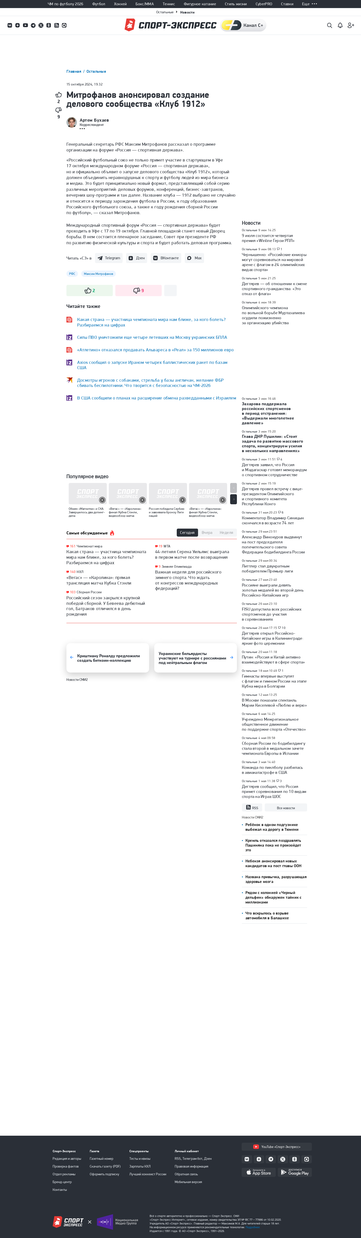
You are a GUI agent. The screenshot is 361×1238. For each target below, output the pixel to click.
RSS (252, 807)
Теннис (169, 4)
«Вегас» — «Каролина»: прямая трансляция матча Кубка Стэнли (98, 580)
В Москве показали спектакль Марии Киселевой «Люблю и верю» (274, 703)
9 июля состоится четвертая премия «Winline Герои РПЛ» (268, 238)
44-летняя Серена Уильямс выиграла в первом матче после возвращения (192, 554)
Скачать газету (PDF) (105, 1166)
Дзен (140, 258)
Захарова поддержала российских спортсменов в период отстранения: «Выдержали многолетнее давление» (268, 413)
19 (160, 546)
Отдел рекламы (64, 1174)
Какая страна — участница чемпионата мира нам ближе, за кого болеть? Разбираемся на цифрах (106, 557)
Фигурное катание (200, 4)
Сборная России (89, 592)
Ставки (287, 4)
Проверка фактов (66, 1166)
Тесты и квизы (139, 1159)
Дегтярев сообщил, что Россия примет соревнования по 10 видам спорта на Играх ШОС (274, 791)
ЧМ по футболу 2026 (65, 4)
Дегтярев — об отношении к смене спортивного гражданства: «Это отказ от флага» (274, 288)
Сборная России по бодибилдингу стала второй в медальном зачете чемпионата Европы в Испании (273, 748)
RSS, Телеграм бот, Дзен (193, 1159)
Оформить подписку (104, 1174)
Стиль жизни (236, 4)
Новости (187, 12)
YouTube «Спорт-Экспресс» (276, 1146)
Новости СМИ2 (77, 680)
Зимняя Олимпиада (177, 566)
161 (72, 546)
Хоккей (120, 4)
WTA (166, 546)
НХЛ (80, 572)
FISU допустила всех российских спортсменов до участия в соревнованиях (271, 614)
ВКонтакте (170, 258)
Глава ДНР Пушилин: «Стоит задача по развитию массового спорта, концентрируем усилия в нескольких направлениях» (272, 443)
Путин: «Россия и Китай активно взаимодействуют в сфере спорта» (273, 659)
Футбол (98, 4)
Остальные (165, 12)
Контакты (60, 1190)
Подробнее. (253, 1227)
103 (72, 592)
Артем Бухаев (94, 120)
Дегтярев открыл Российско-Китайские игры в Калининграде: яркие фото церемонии (272, 638)
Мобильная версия (188, 1182)
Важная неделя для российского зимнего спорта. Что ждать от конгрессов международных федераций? (188, 580)
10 (284, 628)
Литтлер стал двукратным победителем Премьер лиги (267, 568)
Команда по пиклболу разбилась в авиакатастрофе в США (272, 770)
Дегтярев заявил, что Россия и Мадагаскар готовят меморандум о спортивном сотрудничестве (274, 469)
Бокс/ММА (145, 4)
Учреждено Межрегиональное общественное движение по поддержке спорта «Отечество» (274, 724)
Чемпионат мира (89, 546)
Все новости (286, 808)
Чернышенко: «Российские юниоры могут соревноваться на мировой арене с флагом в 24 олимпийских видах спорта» (274, 262)
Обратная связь (186, 1174)
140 (72, 572)
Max (198, 258)
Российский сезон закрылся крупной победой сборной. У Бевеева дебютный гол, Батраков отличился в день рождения (105, 606)
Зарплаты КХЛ (140, 1166)
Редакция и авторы (67, 1159)
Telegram (112, 258)
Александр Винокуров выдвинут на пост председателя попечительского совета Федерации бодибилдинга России (273, 544)
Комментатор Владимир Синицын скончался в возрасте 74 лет (273, 520)
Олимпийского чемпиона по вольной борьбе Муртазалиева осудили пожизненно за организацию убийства (273, 315)
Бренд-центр (62, 1182)
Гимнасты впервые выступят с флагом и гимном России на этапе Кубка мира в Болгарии (274, 681)
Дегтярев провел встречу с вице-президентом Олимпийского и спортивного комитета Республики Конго (272, 496)
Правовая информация (191, 1166)
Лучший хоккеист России (147, 1174)
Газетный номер (101, 1159)
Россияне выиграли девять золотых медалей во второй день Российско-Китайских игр (273, 590)
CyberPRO (264, 4)
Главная (74, 71)
